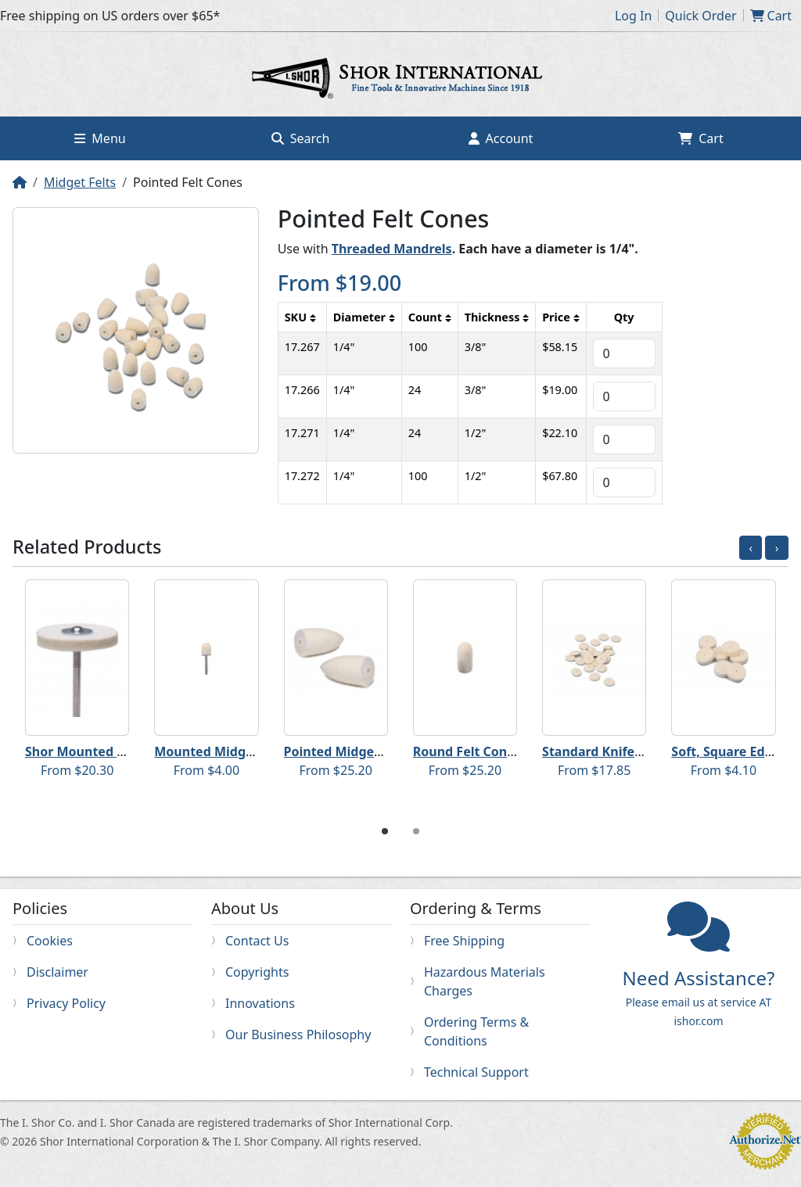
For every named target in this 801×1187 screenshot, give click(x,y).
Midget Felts (80, 182)
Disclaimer (57, 972)
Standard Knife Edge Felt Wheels (642, 751)
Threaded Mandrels (392, 248)
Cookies (50, 940)
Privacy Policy (66, 1003)
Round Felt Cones (467, 751)
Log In (633, 15)
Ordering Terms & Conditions (476, 1031)
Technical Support (476, 1072)
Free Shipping (464, 940)
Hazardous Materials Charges (484, 981)
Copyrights (257, 972)
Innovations (260, 1003)
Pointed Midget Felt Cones (365, 751)
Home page (400, 80)
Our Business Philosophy (298, 1034)
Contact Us (257, 940)
